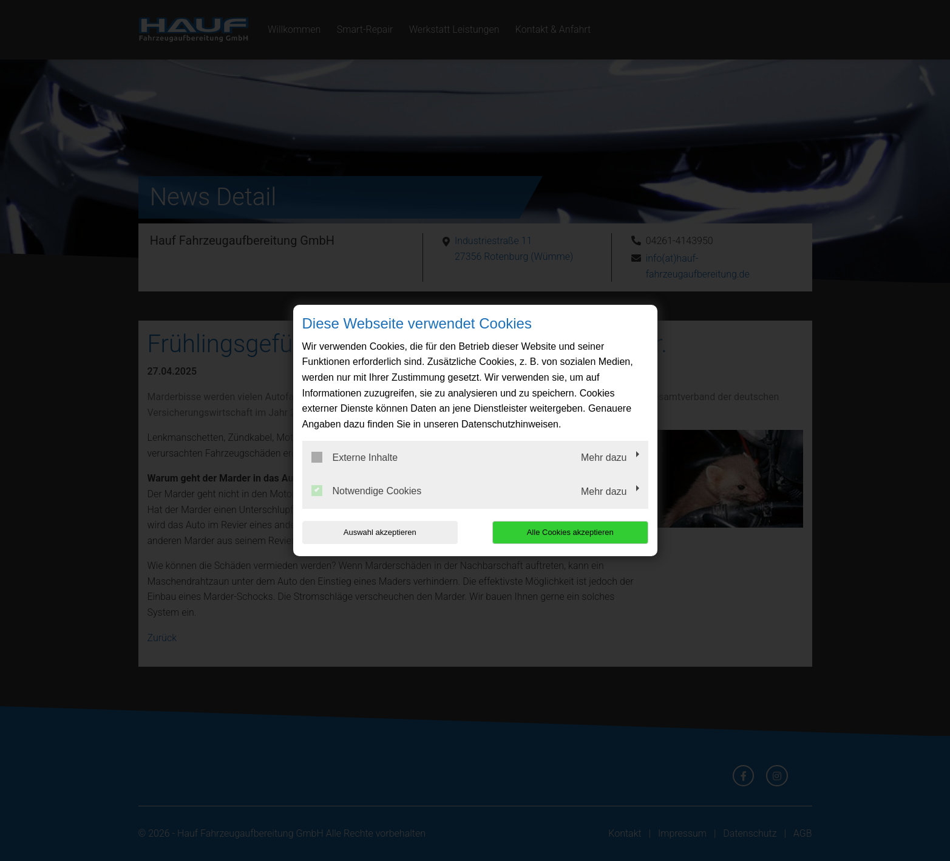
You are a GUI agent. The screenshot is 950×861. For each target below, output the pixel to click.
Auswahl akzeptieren (380, 532)
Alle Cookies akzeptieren (570, 532)
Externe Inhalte (354, 457)
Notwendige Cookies (366, 490)
